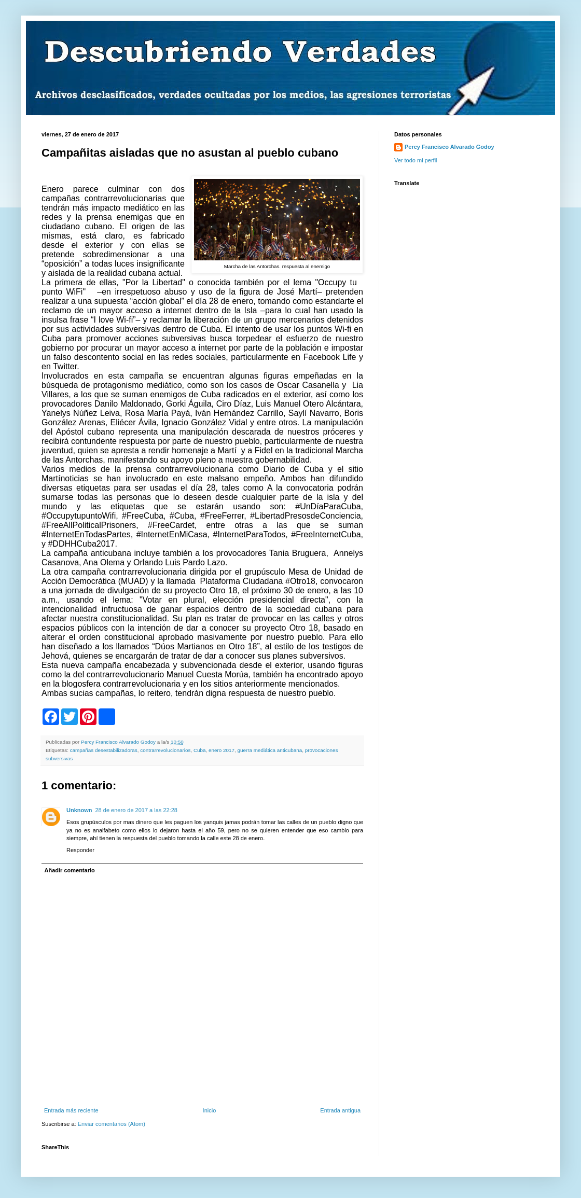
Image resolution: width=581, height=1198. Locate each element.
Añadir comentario (70, 870)
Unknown (79, 810)
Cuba (199, 750)
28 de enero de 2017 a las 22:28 (136, 810)
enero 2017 (221, 750)
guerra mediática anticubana (270, 750)
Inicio (209, 1110)
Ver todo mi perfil (415, 160)
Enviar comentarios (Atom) (111, 1124)
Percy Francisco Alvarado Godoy (449, 147)
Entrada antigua (340, 1110)
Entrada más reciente (71, 1110)
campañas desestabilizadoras (103, 750)
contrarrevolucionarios (165, 750)
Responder (80, 850)
